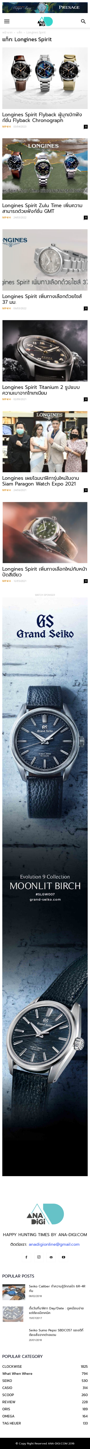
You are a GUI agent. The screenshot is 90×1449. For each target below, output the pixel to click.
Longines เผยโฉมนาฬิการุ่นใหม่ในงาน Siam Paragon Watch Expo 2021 (40, 481)
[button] (83, 21)
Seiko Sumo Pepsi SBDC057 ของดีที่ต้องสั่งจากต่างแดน (56, 1332)
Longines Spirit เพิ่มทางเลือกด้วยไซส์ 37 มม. (42, 299)
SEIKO (7, 1380)
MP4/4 (6, 126)
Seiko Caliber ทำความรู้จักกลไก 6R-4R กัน (57, 1288)
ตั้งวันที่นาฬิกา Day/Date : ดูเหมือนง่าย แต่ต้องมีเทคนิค (56, 1310)
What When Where (17, 1373)
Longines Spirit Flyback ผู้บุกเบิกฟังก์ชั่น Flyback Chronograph (42, 117)
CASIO (7, 1387)
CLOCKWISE (12, 1366)
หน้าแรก (7, 32)
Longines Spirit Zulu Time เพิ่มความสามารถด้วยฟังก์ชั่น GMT (42, 208)
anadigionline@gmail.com (54, 1244)
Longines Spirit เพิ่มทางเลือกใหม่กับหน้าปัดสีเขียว (44, 571)
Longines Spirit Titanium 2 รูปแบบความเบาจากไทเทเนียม (41, 390)
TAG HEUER (11, 1423)
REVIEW (8, 1402)
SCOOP (8, 1394)
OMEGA (8, 1416)
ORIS (6, 1409)
